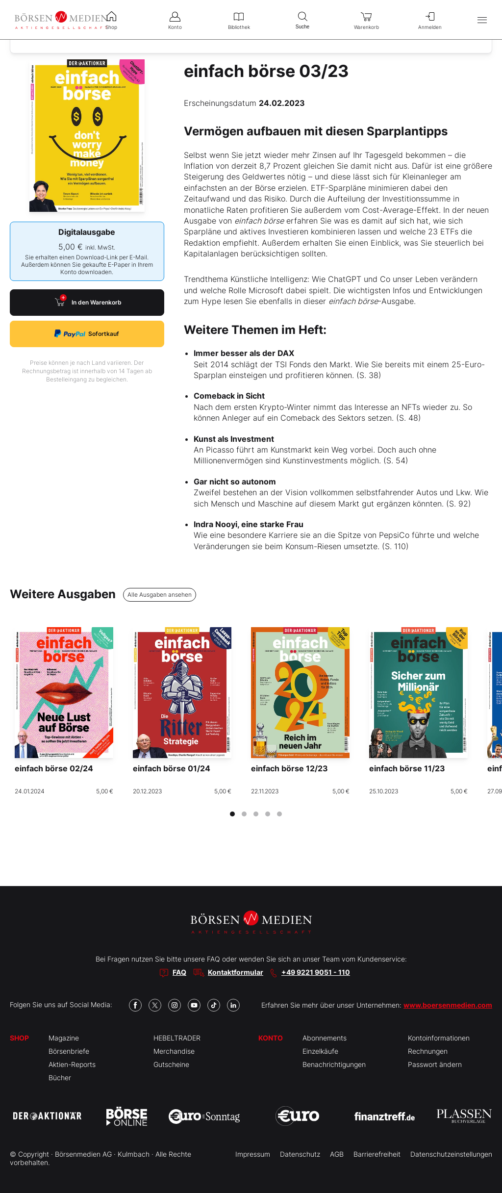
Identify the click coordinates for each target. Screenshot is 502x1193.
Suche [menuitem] (302, 19)
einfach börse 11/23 (407, 768)
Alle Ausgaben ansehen (159, 594)
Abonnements (324, 1038)
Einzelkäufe (320, 1051)
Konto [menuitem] (175, 19)
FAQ (179, 972)
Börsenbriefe (69, 1051)
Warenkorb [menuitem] (366, 19)
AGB (337, 1154)
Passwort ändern (435, 1064)
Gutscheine (171, 1064)
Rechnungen (428, 1051)
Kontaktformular (235, 972)
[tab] (232, 814)
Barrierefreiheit (377, 1154)
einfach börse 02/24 (54, 768)
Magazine (64, 1038)
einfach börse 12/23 (289, 768)
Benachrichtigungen (334, 1064)
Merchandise (174, 1051)
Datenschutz (300, 1154)
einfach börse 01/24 (171, 768)
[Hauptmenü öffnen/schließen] (482, 20)
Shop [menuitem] (111, 19)
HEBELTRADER (177, 1038)
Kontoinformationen (439, 1038)
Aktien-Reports (72, 1064)
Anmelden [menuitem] (430, 19)
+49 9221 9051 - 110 (315, 972)
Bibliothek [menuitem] (238, 19)
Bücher (60, 1077)
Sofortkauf (86, 334)
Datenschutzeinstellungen (451, 1154)
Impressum (252, 1154)
